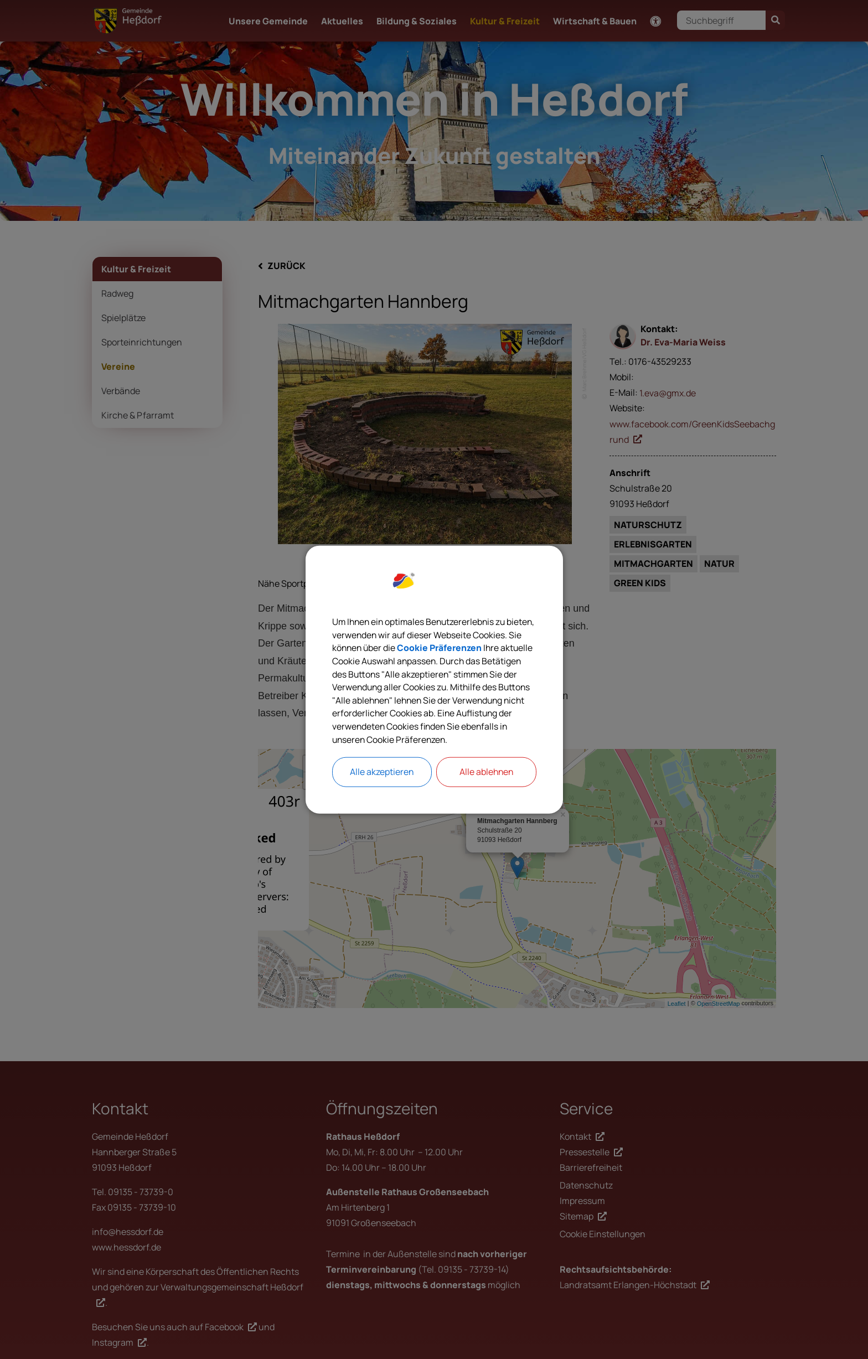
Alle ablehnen (486, 773)
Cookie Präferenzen (493, 648)
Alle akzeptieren (382, 773)
